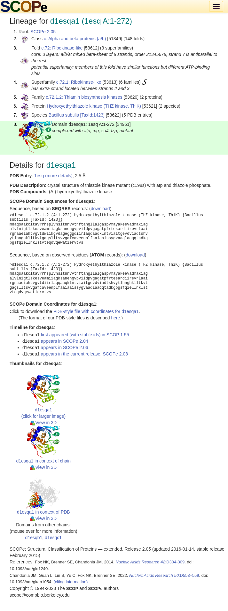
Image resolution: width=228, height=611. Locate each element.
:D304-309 (150, 562)
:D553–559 (164, 575)
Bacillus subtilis (64, 115)
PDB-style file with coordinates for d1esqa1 (96, 311)
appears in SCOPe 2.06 (64, 347)
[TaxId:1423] (92, 115)
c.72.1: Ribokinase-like (78, 82)
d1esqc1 (53, 537)
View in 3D (43, 422)
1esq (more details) (53, 175)
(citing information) (70, 581)
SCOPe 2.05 (43, 31)
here (115, 317)
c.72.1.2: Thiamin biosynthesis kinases (84, 97)
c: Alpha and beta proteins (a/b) (75, 38)
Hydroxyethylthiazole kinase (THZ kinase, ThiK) (94, 106)
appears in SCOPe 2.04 (64, 341)
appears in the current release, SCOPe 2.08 (84, 353)
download (100, 208)
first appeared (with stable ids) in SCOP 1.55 (85, 334)
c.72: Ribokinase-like (62, 47)
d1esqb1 (34, 537)
